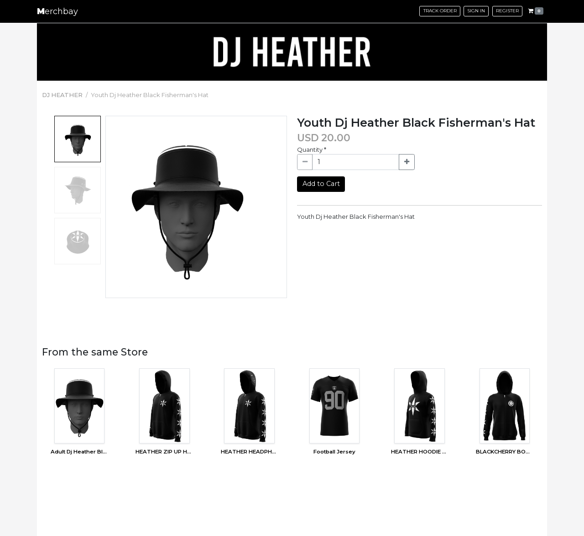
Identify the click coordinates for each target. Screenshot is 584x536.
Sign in (476, 11)
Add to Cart (321, 184)
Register (507, 11)
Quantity (311, 149)
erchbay (57, 11)
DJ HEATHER (62, 94)
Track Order (440, 11)
